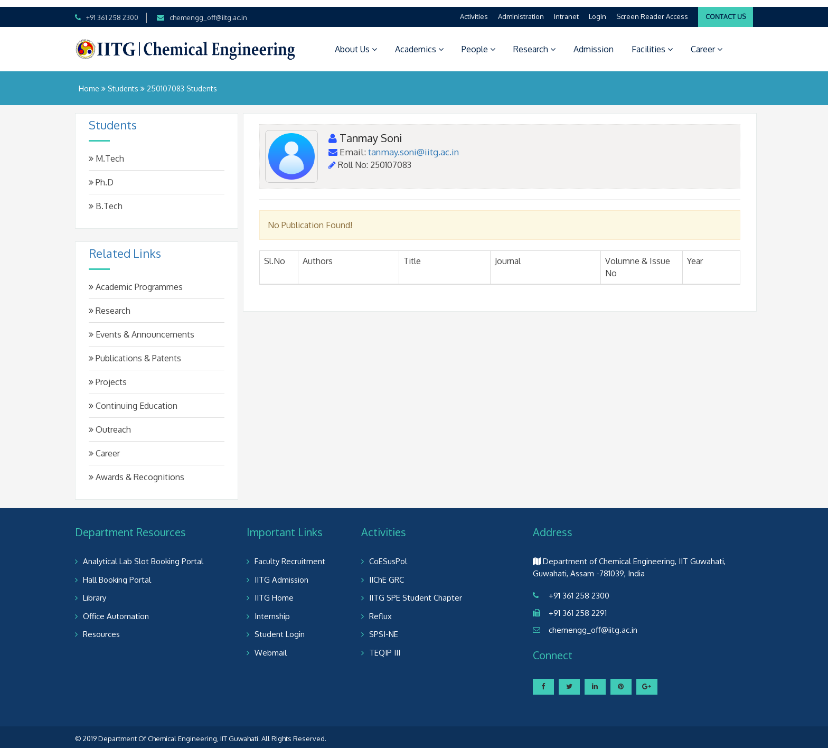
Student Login (280, 627)
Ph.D (101, 175)
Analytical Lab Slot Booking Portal (143, 554)
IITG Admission (281, 573)
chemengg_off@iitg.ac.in (208, 10)
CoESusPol (388, 554)
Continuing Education (133, 399)
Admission (593, 42)
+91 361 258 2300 (112, 10)
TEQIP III (384, 646)
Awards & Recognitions (136, 470)
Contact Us (725, 10)
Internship (272, 609)
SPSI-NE (383, 627)
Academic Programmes (136, 280)
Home (89, 81)
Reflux (380, 609)
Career (706, 42)
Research (534, 42)
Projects (108, 375)
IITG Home (274, 591)
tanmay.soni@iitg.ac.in (413, 145)
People (478, 42)
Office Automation (116, 609)
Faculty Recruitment (290, 554)
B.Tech (106, 199)
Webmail (271, 646)
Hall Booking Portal (117, 573)
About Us (356, 42)
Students (123, 81)
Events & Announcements (141, 327)
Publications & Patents (135, 351)
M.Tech (106, 151)
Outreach (110, 422)
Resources (101, 627)
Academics (419, 42)
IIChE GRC (386, 573)
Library (94, 591)
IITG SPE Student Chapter (415, 591)
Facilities (652, 42)
